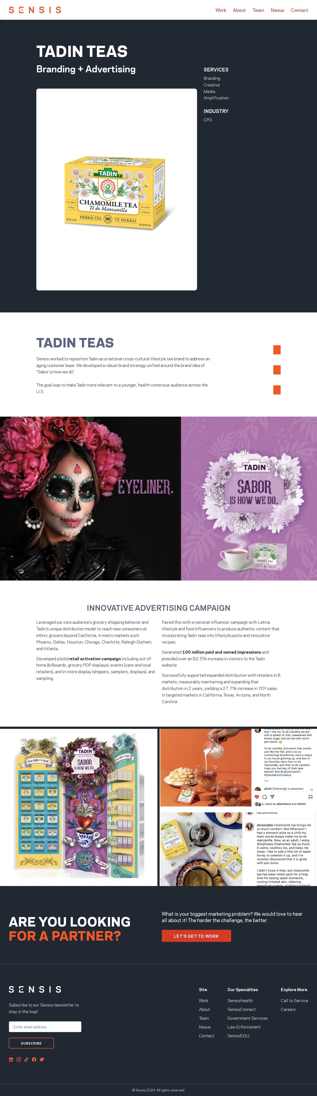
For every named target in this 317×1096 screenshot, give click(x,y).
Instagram (19, 1059)
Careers (288, 1009)
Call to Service (294, 1000)
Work (221, 10)
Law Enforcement (244, 1026)
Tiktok (26, 1059)
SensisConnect (241, 1009)
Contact (299, 10)
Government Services (247, 1018)
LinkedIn (11, 1059)
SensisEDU (238, 1035)
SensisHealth (240, 1000)
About (239, 10)
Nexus (277, 10)
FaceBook (34, 1059)
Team (258, 10)
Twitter (42, 1059)
